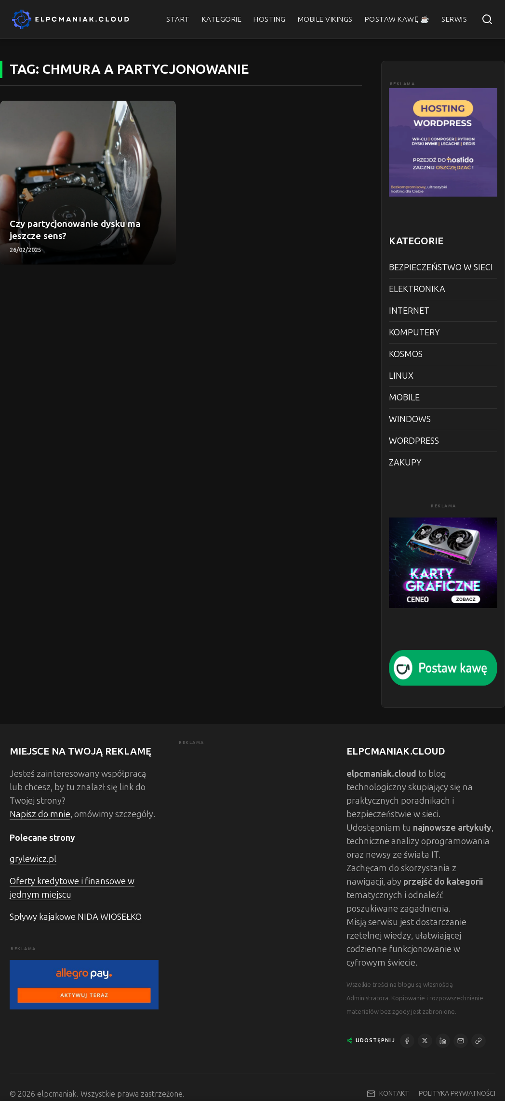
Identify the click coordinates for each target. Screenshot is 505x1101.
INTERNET (409, 310)
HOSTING (269, 19)
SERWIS (454, 19)
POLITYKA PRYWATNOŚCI (457, 1093)
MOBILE (404, 397)
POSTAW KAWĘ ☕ (397, 19)
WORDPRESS (414, 441)
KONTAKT (394, 1093)
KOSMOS (406, 354)
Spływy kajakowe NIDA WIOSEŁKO (76, 917)
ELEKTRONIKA (417, 289)
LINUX (401, 376)
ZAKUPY (405, 462)
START (178, 19)
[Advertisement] (252, 807)
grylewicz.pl (33, 859)
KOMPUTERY (414, 332)
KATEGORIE (222, 19)
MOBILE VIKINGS (325, 19)
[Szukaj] (487, 19)
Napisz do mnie (40, 814)
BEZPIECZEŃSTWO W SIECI (441, 267)
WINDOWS (410, 419)
